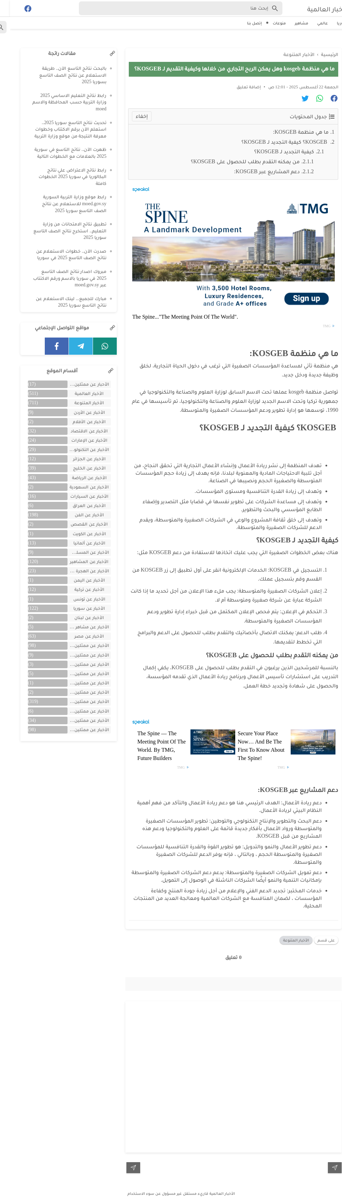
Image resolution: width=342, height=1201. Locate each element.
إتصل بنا (244, 23)
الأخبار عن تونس (79, 599)
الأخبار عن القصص (79, 524)
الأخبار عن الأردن (79, 412)
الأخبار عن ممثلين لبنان (78, 720)
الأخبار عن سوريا (79, 608)
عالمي (312, 23)
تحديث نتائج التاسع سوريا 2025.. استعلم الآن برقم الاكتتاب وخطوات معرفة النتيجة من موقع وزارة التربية (60, 129)
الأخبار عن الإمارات (79, 440)
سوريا (332, 23)
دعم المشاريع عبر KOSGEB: (257, 169)
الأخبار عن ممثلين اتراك (78, 645)
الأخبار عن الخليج (79, 468)
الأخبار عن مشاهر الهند (78, 626)
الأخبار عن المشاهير (79, 561)
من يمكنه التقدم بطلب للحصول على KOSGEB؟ (235, 159)
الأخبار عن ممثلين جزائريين (78, 692)
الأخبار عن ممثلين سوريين (78, 701)
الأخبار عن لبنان (79, 617)
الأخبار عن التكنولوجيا (78, 449)
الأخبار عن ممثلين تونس (78, 682)
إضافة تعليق (239, 84)
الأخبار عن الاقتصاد (79, 430)
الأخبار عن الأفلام (79, 421)
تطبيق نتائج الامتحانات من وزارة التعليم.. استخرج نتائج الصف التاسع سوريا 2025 (59, 230)
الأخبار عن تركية (79, 589)
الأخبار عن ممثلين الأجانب (78, 655)
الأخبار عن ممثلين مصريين (78, 729)
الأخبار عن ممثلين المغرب (78, 673)
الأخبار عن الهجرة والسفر (78, 570)
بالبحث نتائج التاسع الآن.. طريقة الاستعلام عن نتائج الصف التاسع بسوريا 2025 (62, 75)
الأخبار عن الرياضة (79, 477)
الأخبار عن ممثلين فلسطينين (78, 711)
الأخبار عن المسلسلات (78, 552)
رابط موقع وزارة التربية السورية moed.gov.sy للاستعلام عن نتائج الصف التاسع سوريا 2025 (64, 203)
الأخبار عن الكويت (79, 533)
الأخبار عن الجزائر (79, 458)
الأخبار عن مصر (79, 636)
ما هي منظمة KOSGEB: (291, 129)
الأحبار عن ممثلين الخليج (78, 384)
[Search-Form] (170, 8)
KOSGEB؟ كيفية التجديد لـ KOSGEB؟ (275, 139)
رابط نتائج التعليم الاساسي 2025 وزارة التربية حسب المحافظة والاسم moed (59, 102)
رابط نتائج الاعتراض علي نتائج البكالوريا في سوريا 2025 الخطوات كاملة (62, 176)
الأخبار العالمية (312, 8)
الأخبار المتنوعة (286, 937)
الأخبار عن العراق (79, 505)
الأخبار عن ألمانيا (79, 543)
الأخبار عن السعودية (79, 486)
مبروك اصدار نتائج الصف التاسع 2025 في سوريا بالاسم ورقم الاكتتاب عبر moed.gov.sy (59, 278)
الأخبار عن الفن (79, 514)
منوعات (269, 23)
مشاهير (291, 23)
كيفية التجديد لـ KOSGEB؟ (274, 149)
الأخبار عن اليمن (79, 580)
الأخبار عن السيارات (79, 496)
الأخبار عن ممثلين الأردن (78, 664)
